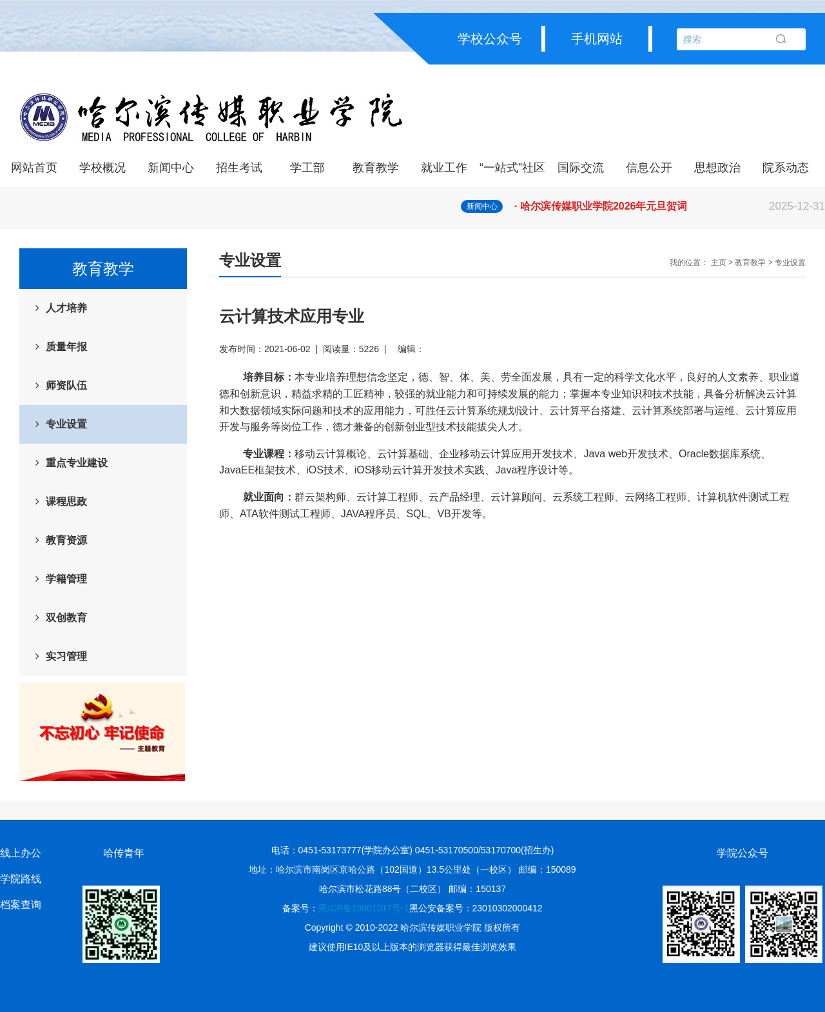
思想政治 (717, 167)
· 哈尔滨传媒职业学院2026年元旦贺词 (669, 206)
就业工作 (444, 167)
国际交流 (581, 167)
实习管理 (66, 656)
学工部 (307, 167)
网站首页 (34, 167)
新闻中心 (171, 167)
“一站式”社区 (512, 167)
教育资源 (66, 540)
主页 (718, 262)
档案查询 (20, 904)
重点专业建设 (77, 462)
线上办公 (20, 853)
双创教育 (66, 617)
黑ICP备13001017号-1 (363, 908)
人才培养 (66, 308)
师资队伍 (66, 385)
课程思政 (66, 501)
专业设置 (66, 424)
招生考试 (239, 167)
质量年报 (66, 346)
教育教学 (376, 167)
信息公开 (649, 167)
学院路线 (20, 878)
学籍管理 (66, 578)
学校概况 (102, 167)
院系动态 (785, 167)
